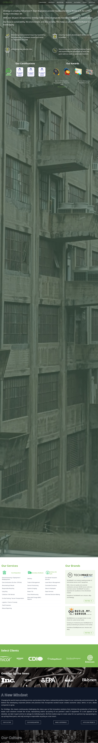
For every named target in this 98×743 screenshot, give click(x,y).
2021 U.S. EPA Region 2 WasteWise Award (84, 82)
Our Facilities (77, 2)
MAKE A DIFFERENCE (61, 722)
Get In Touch (92, 2)
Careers (85, 2)
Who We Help (60, 2)
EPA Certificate (62, 87)
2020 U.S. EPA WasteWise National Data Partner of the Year (61, 82)
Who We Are (69, 2)
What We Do (51, 2)
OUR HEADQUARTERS (33, 722)
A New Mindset (42, 2)
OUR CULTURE (7, 722)
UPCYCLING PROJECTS (89, 722)
